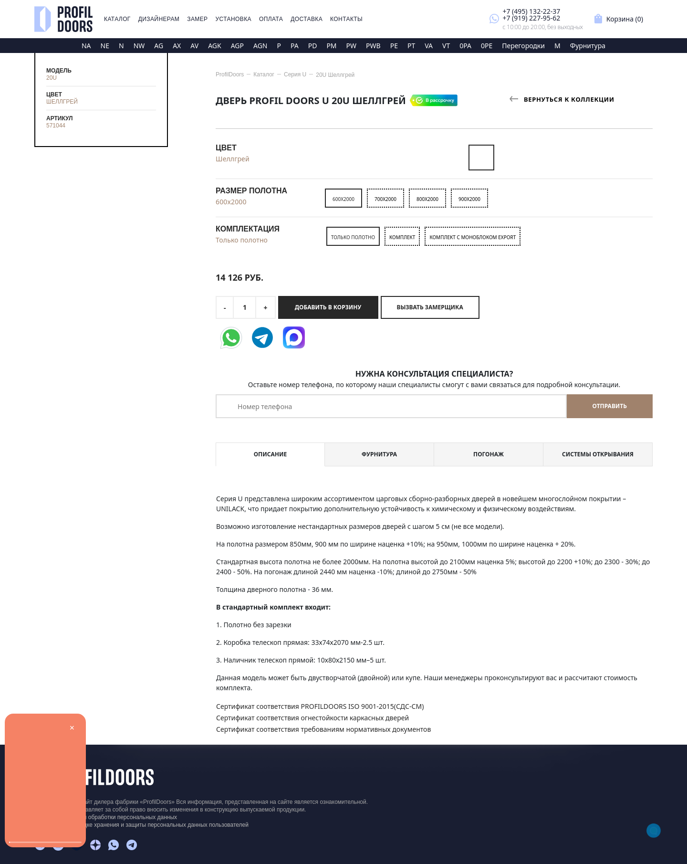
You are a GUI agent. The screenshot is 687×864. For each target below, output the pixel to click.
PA (295, 45)
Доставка (307, 19)
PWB (373, 45)
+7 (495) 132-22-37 (531, 11)
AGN (260, 45)
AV (194, 45)
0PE (486, 45)
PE (394, 45)
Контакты (346, 19)
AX (177, 45)
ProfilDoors (230, 74)
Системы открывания (598, 454)
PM (331, 45)
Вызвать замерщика (430, 307)
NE (105, 45)
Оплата (271, 19)
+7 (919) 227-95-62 (531, 17)
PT (411, 45)
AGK (214, 45)
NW (139, 45)
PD (312, 45)
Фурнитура (587, 45)
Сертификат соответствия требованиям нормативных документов (323, 729)
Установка (233, 19)
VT (446, 45)
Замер (197, 19)
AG (158, 45)
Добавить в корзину (328, 307)
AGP (237, 45)
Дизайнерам (159, 19)
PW (351, 45)
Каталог (117, 19)
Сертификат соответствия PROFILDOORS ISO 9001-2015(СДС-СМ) (320, 706)
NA (86, 45)
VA (429, 45)
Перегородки (523, 45)
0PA (465, 45)
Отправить (610, 406)
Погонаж (488, 454)
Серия (295, 74)
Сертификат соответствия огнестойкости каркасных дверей (312, 717)
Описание (270, 454)
